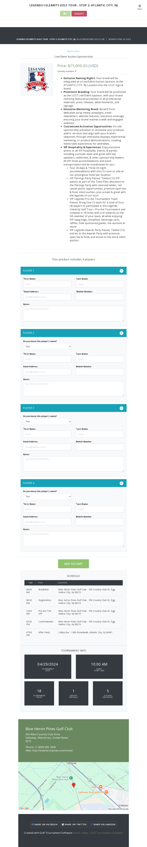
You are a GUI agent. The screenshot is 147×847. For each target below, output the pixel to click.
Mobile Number (84, 291)
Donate (79, 13)
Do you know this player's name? (40, 341)
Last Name (82, 278)
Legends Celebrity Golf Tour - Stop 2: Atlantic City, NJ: (46, 39)
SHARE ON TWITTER (74, 824)
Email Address (31, 291)
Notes (26, 304)
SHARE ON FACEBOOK (45, 824)
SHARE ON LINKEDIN (103, 824)
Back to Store (73, 51)
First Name (29, 278)
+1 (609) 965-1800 (45, 747)
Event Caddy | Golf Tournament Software (98, 833)
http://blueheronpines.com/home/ (52, 750)
